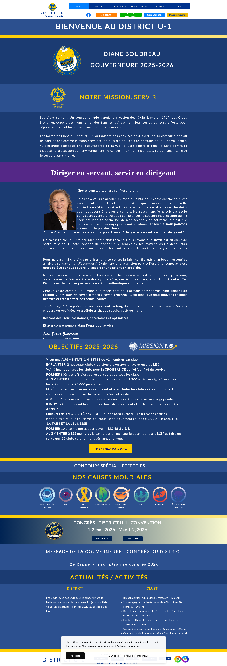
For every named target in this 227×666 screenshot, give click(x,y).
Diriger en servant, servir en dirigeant (113, 173)
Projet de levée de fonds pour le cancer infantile (74, 597)
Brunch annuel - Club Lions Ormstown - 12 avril (151, 597)
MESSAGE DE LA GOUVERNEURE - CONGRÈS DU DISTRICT (114, 551)
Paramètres (113, 655)
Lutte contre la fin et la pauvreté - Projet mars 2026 (77, 602)
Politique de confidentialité (136, 655)
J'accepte (75, 655)
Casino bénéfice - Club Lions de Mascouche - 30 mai (154, 628)
